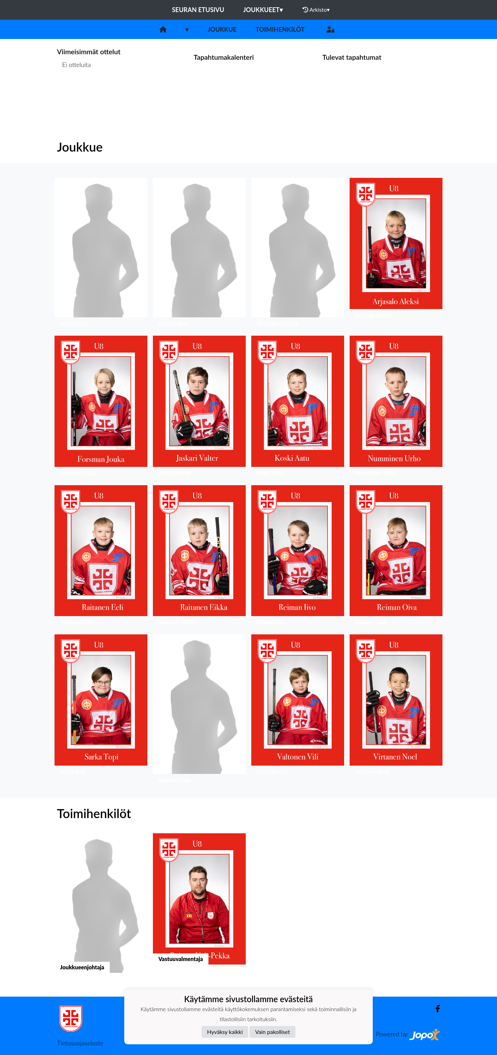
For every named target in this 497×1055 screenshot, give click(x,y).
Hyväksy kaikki (225, 1031)
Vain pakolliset (272, 1031)
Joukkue (221, 29)
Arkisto (316, 10)
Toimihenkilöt (279, 29)
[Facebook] (435, 1008)
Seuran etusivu (198, 9)
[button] (101, 254)
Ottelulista (74, 91)
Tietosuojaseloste (80, 1043)
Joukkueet (263, 9)
